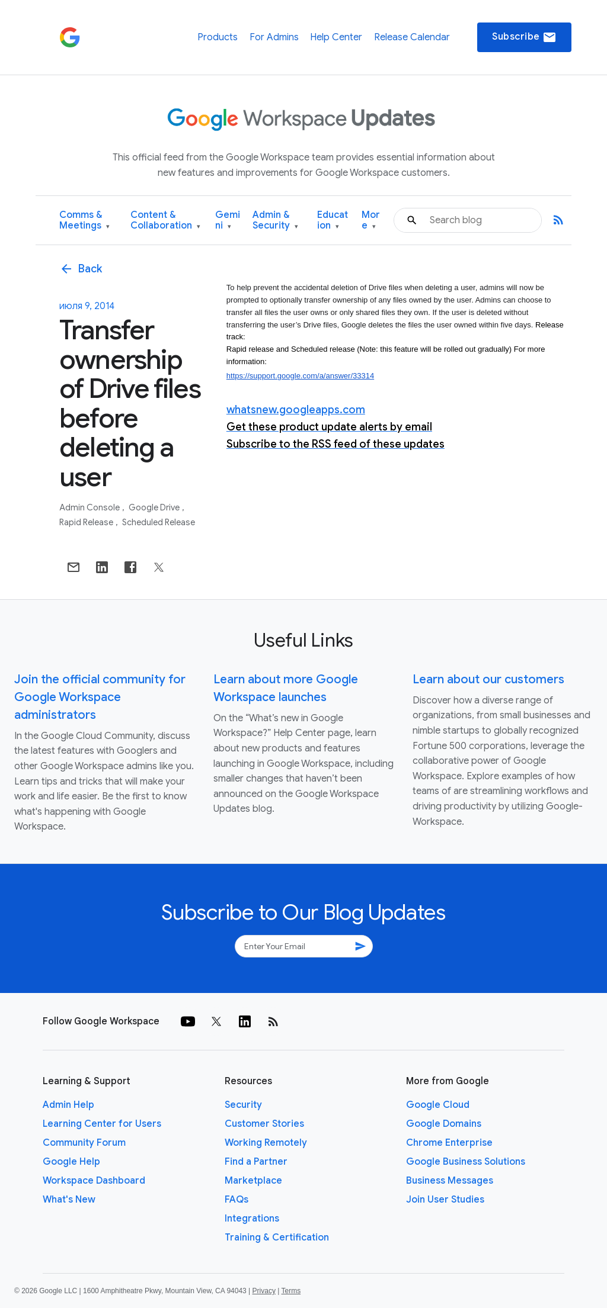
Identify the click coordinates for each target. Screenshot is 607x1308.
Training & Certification (277, 1237)
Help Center (336, 37)
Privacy (264, 1291)
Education (332, 221)
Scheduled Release (158, 522)
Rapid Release (87, 522)
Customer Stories (264, 1124)
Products (217, 37)
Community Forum (84, 1143)
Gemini (227, 221)
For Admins (274, 37)
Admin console (90, 507)
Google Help (71, 1162)
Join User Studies (445, 1200)
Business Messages (449, 1181)
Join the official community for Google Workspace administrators (100, 697)
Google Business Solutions (465, 1162)
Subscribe (524, 37)
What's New (69, 1200)
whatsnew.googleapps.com (295, 409)
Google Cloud (437, 1105)
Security (243, 1105)
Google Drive (155, 507)
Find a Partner (256, 1162)
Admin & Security (275, 221)
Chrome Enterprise (449, 1143)
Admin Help (68, 1105)
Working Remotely (266, 1143)
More (371, 221)
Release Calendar (412, 37)
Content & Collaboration (165, 221)
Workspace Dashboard (94, 1181)
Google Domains (443, 1124)
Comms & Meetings (84, 221)
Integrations (252, 1219)
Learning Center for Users (102, 1124)
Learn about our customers (488, 679)
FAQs (236, 1200)
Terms (291, 1291)
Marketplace (253, 1181)
